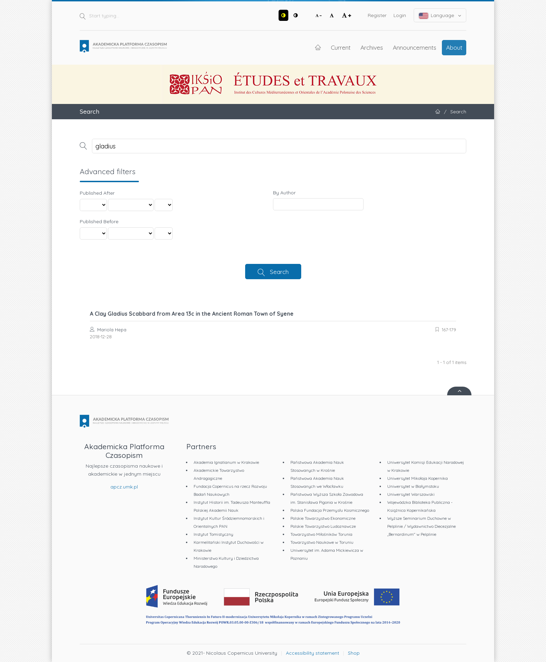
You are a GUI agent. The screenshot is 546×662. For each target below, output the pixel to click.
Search (279, 271)
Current (341, 47)
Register (377, 15)
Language (440, 15)
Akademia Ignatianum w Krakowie (226, 462)
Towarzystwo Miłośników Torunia (321, 534)
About (454, 47)
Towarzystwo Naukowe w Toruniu (321, 542)
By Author (284, 192)
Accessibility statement (312, 653)
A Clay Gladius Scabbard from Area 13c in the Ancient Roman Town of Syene (192, 313)
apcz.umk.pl (124, 487)
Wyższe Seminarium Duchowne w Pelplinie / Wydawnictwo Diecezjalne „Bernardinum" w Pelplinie (421, 526)
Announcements (414, 47)
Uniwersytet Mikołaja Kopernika (417, 478)
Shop (354, 653)
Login (399, 15)
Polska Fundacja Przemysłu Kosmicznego (329, 510)
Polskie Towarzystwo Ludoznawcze (323, 526)
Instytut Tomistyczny (213, 534)
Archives (371, 47)
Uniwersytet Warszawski (411, 494)
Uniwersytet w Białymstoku (413, 486)
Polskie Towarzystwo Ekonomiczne (323, 518)
